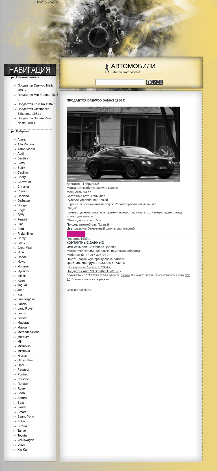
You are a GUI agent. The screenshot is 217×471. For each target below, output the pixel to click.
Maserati (23, 322)
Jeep (21, 289)
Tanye (22, 430)
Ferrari (22, 219)
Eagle (21, 210)
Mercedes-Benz (28, 332)
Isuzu (21, 280)
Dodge (22, 205)
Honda (22, 257)
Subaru (22, 421)
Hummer (23, 266)
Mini (20, 341)
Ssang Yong (26, 416)
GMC (21, 243)
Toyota (22, 435)
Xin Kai (22, 449)
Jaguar (22, 285)
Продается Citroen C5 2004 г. (90, 267)
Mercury (23, 336)
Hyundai (23, 271)
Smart (22, 412)
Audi (21, 153)
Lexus (22, 313)
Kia (20, 294)
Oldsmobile (25, 360)
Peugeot (23, 369)
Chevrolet (24, 181)
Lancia (22, 304)
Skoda (22, 407)
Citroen (22, 191)
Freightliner (25, 233)
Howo (21, 261)
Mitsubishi (24, 346)
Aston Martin (26, 149)
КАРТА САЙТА (47, 1)
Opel (21, 365)
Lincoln (22, 318)
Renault (23, 383)
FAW (21, 214)
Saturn (22, 397)
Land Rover (26, 308)
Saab (21, 393)
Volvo (21, 444)
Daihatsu (24, 200)
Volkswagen (26, 440)
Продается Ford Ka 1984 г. (36, 104)
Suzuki (22, 426)
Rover (22, 388)
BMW (21, 163)
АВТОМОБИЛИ (133, 66)
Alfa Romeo (26, 144)
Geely (22, 238)
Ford (21, 228)
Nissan (22, 355)
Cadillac (23, 172)
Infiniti (22, 275)
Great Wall (25, 247)
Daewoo (23, 196)
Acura (22, 139)
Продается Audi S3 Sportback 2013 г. (93, 271)
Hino (21, 252)
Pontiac (23, 374)
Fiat (20, 224)
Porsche (23, 379)
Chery (22, 177)
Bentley (23, 158)
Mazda (22, 327)
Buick (21, 167)
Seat (21, 402)
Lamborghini (26, 299)
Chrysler (23, 186)
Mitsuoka (24, 351)
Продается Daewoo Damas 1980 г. (96, 100)
